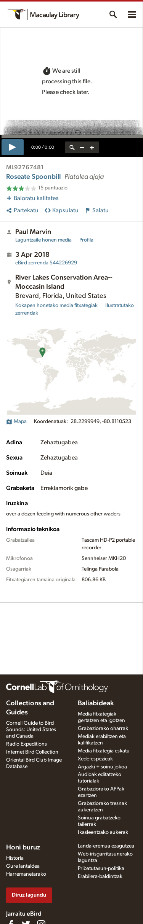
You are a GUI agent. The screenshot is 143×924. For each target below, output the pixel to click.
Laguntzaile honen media (43, 240)
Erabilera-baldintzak (100, 876)
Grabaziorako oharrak (103, 728)
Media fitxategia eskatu (104, 751)
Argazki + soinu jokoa (102, 767)
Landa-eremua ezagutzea (106, 846)
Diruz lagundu (29, 895)
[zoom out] (82, 147)
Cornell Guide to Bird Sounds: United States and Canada (31, 729)
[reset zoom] (72, 147)
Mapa (16, 421)
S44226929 (46, 263)
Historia (15, 858)
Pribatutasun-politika (101, 868)
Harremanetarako (26, 874)
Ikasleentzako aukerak (103, 832)
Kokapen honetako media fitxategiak (56, 305)
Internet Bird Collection (32, 752)
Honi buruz (23, 847)
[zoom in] (92, 147)
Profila (86, 240)
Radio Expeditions (26, 744)
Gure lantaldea (23, 866)
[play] (13, 147)
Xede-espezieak (95, 759)
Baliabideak (96, 703)
